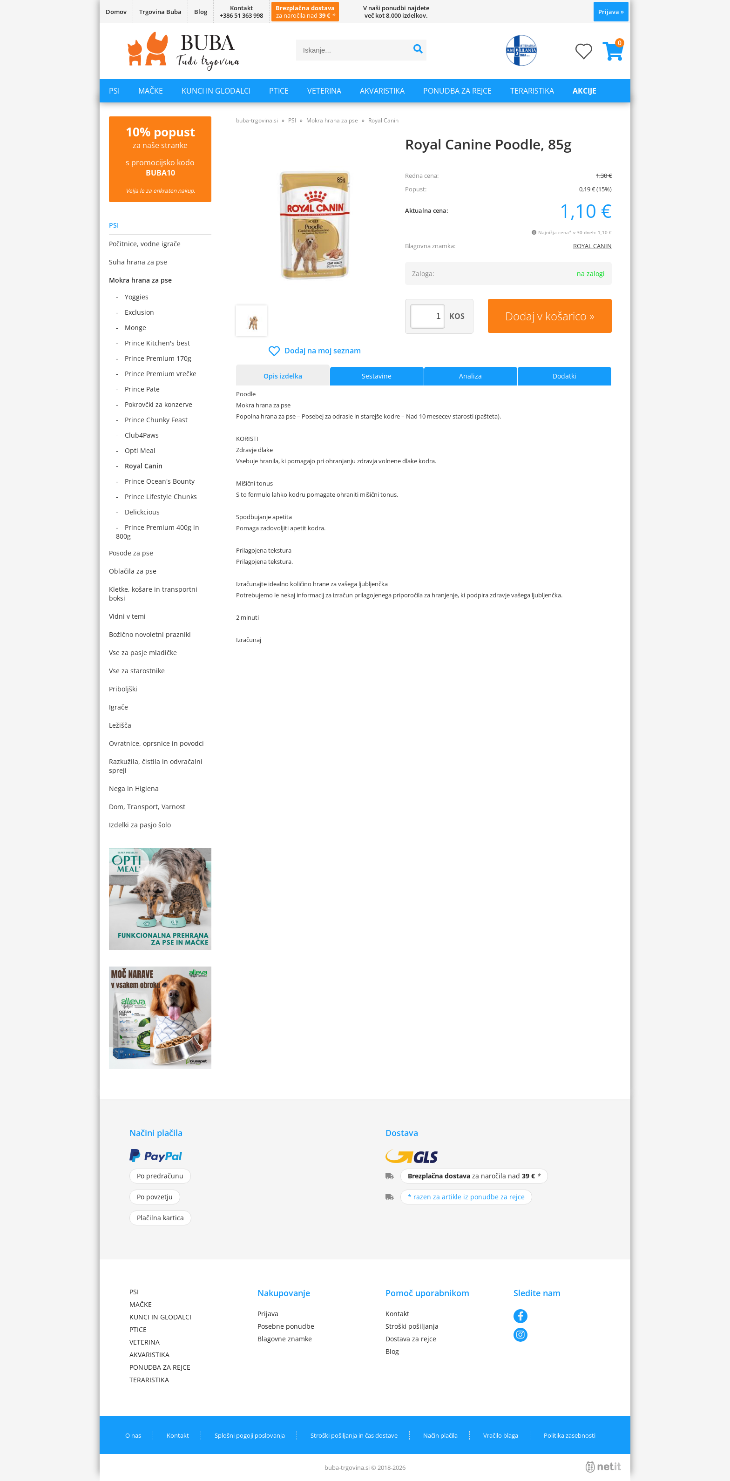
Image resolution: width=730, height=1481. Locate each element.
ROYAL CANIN (592, 246)
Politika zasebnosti (569, 1435)
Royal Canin (143, 465)
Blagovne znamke (284, 1338)
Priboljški (123, 688)
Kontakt (397, 1313)
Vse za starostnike (137, 670)
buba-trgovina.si (257, 120)
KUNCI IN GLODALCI (216, 91)
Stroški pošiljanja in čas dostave (354, 1435)
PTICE (279, 91)
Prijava (611, 11)
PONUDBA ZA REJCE (457, 91)
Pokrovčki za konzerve (158, 404)
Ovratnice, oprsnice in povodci (156, 743)
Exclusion (139, 312)
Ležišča (120, 725)
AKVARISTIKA (382, 91)
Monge (135, 327)
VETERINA (324, 91)
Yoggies (137, 296)
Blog (200, 11)
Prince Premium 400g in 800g (157, 532)
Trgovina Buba (160, 11)
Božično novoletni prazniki (150, 634)
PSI (114, 91)
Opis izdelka (283, 376)
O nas (133, 1435)
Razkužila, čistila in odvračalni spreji (156, 766)
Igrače (118, 707)
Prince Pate (142, 389)
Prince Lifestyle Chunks (161, 496)
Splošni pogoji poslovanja (250, 1435)
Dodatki (564, 376)
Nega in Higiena (134, 788)
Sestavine (377, 376)
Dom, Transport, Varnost (147, 806)
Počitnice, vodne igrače (145, 243)
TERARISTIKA (532, 91)
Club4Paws (142, 435)
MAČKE (150, 91)
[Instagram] (557, 1335)
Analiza (470, 376)
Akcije (584, 91)
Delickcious (142, 511)
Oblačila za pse (132, 571)
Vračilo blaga (500, 1435)
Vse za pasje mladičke (143, 652)
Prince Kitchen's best (157, 342)
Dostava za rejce (410, 1338)
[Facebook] (557, 1316)
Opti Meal (140, 450)
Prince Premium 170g (158, 358)
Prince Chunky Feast (156, 419)
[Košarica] (609, 51)
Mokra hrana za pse (140, 280)
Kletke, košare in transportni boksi (153, 593)
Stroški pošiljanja (412, 1326)
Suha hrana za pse (138, 261)
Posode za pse (131, 552)
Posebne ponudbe (285, 1326)
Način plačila (440, 1435)
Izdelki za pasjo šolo (140, 824)
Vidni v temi (127, 616)
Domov (116, 11)
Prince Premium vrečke (160, 373)
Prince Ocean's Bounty (160, 481)
